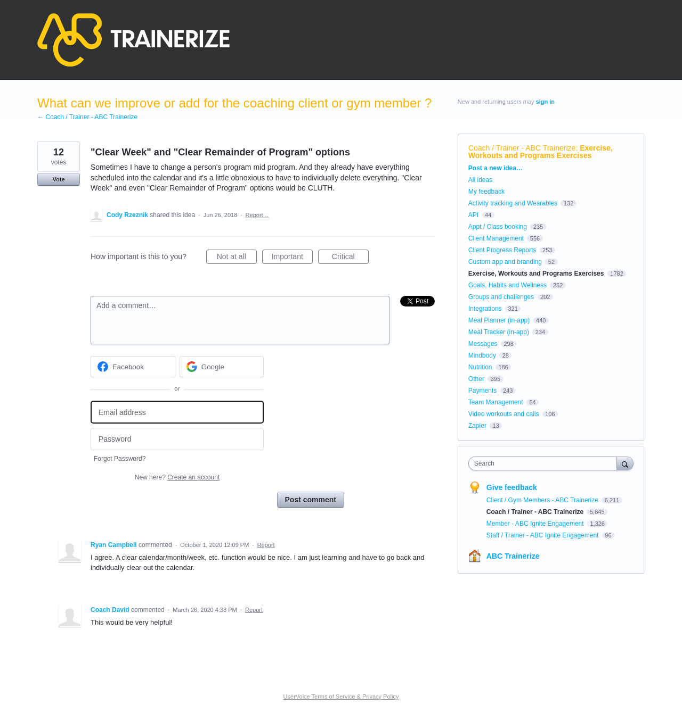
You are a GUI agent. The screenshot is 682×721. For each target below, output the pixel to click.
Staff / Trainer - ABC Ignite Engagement (543, 535)
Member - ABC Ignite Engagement (536, 523)
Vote (58, 179)
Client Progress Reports (502, 250)
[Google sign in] (222, 366)
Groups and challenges (501, 297)
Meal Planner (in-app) (499, 320)
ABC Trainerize (513, 556)
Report (266, 545)
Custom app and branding (505, 262)
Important (292, 258)
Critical (350, 258)
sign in (545, 101)
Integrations (485, 308)
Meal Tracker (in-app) (498, 332)
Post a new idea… (495, 168)
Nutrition (480, 367)
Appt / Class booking (497, 226)
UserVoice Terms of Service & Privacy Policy (341, 696)
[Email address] (177, 412)
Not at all (237, 258)
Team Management (495, 402)
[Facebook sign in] (133, 366)
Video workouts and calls (503, 414)
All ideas (480, 180)
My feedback (486, 191)
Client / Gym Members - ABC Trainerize (543, 500)
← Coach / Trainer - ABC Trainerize (87, 117)
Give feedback (511, 487)
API (473, 215)
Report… (257, 215)
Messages (483, 343)
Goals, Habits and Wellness (507, 285)
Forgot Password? (119, 458)
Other (476, 379)
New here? (177, 477)
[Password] (177, 439)
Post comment (310, 499)
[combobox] (545, 463)
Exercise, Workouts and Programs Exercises (540, 152)
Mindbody (482, 355)
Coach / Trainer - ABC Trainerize (522, 148)
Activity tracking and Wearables (512, 203)
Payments (482, 390)
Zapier (477, 425)
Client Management (496, 238)
